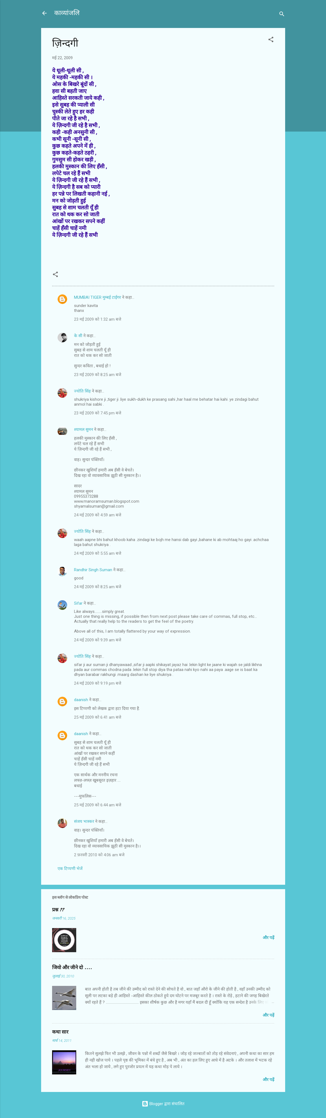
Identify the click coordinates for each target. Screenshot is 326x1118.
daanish (81, 699)
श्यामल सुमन (83, 429)
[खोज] (282, 15)
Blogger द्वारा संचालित (163, 1103)
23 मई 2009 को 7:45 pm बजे (97, 413)
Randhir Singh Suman (93, 569)
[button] (271, 40)
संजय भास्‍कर (84, 821)
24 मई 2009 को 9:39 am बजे (97, 640)
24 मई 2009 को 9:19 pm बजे (97, 683)
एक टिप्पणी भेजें (70, 868)
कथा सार (60, 1032)
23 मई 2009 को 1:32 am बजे (97, 319)
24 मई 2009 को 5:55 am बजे (97, 553)
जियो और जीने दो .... (72, 967)
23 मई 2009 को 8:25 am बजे (97, 374)
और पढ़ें (268, 937)
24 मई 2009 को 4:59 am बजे (97, 515)
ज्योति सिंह (82, 391)
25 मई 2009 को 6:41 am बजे (97, 717)
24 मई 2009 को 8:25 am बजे (97, 586)
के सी (78, 335)
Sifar (78, 603)
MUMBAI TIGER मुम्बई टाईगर (97, 297)
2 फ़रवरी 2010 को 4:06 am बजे (99, 854)
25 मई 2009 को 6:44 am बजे (97, 805)
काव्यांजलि (67, 13)
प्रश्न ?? (58, 909)
